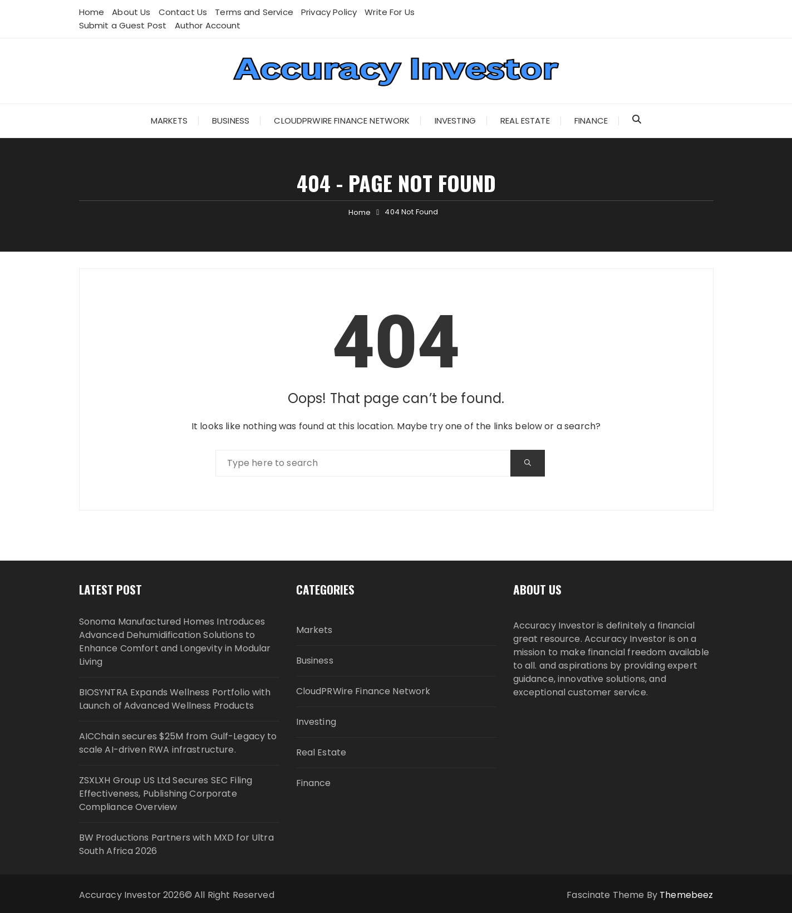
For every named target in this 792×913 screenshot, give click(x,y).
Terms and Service (254, 12)
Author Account (208, 25)
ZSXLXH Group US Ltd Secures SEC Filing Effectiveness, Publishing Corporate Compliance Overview (166, 793)
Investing (455, 120)
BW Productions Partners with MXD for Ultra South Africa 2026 (176, 844)
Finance (591, 120)
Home (92, 12)
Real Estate (525, 120)
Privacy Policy (329, 12)
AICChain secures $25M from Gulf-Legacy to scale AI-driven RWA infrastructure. (178, 743)
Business (230, 120)
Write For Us (390, 12)
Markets (169, 120)
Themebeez (686, 895)
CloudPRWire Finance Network (342, 120)
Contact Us (183, 12)
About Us (131, 12)
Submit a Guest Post (123, 25)
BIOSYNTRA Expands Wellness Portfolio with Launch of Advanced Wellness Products (175, 699)
